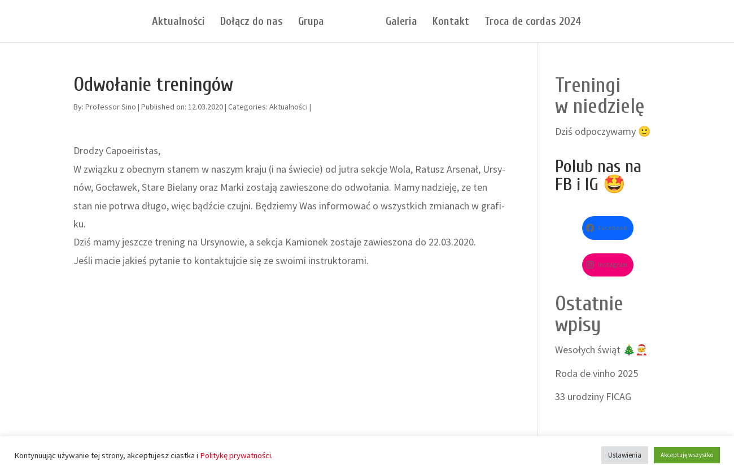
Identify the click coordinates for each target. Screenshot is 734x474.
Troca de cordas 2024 (532, 22)
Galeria (401, 22)
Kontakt (450, 22)
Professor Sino (110, 107)
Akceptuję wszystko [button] (687, 455)
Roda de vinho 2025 (596, 373)
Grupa (311, 22)
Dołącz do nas (251, 22)
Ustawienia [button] (624, 455)
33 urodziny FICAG (593, 396)
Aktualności (178, 22)
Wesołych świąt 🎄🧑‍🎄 (601, 349)
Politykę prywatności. (236, 455)
